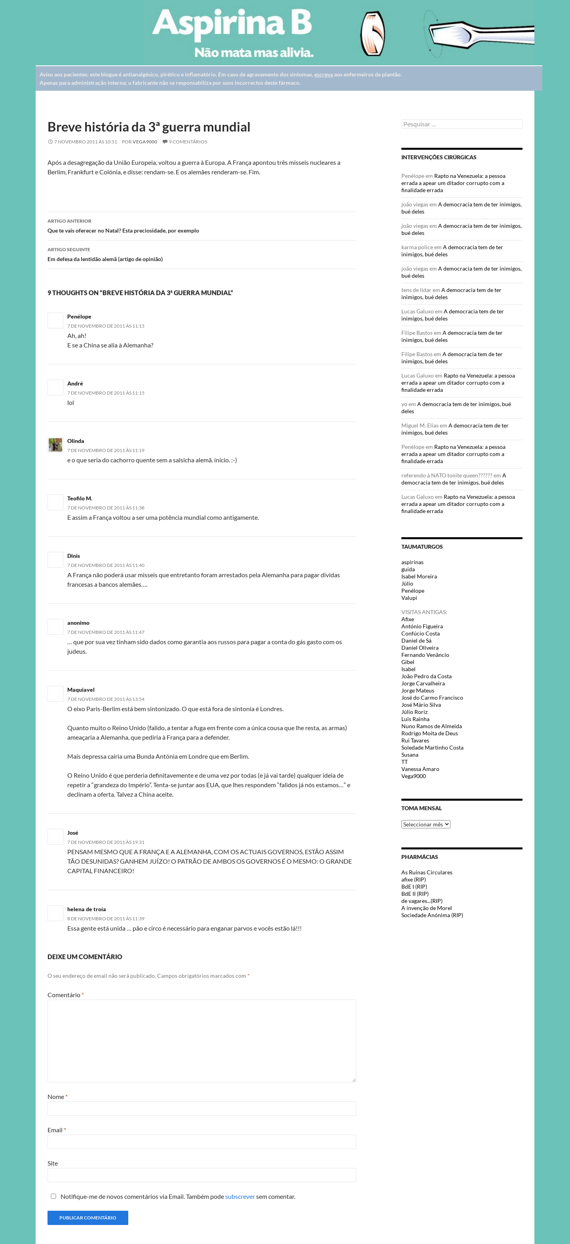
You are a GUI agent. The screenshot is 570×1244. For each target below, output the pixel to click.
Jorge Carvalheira (423, 683)
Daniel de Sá (416, 640)
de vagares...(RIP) (422, 900)
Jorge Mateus (417, 690)
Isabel (408, 669)
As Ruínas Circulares (426, 872)
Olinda (75, 440)
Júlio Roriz (414, 711)
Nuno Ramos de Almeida (431, 726)
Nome (58, 1096)
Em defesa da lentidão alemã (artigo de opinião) (202, 253)
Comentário (66, 994)
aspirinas (412, 562)
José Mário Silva (421, 704)
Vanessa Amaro (420, 768)
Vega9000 (145, 142)
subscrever (240, 1196)
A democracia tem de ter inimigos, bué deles (453, 479)
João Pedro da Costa (426, 676)
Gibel (407, 661)
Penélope (79, 316)
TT (404, 761)
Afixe (407, 619)
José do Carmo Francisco (432, 697)
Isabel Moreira (419, 576)
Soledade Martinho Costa (432, 747)
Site (53, 1163)
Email (57, 1129)
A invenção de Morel (426, 907)
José (72, 832)
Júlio (407, 583)
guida (408, 569)
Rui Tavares (415, 740)
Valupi (409, 597)
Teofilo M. (79, 498)
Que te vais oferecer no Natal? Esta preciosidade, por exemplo (202, 225)
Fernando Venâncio (425, 654)
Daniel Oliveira (420, 647)
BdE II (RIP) (415, 893)
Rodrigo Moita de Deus (429, 733)
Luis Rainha (415, 718)
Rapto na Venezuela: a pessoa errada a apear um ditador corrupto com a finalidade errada (453, 182)
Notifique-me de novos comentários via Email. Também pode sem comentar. (171, 1196)
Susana (409, 754)
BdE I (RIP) (414, 886)
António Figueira (422, 626)
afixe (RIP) (413, 879)
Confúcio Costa (420, 633)
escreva (323, 74)
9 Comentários (188, 142)
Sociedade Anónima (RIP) (432, 915)
